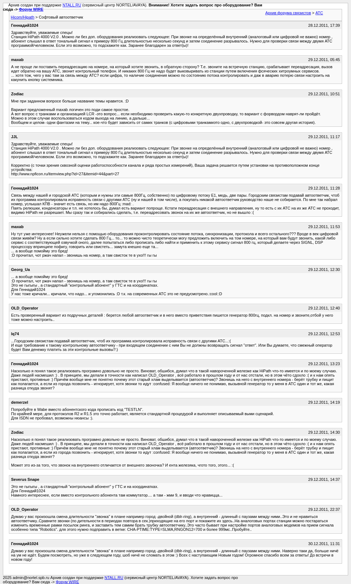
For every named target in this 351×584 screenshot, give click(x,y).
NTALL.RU (72, 5)
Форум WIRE (31, 9)
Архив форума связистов (288, 13)
